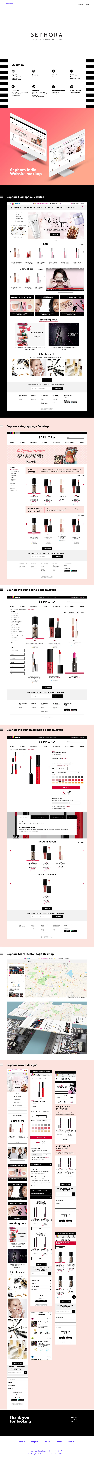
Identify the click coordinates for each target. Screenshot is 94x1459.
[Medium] (71, 1441)
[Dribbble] (59, 1441)
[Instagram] (34, 1441)
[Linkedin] (47, 1441)
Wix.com (63, 1454)
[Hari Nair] (9, 4)
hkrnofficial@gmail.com (38, 1451)
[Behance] (22, 1441)
